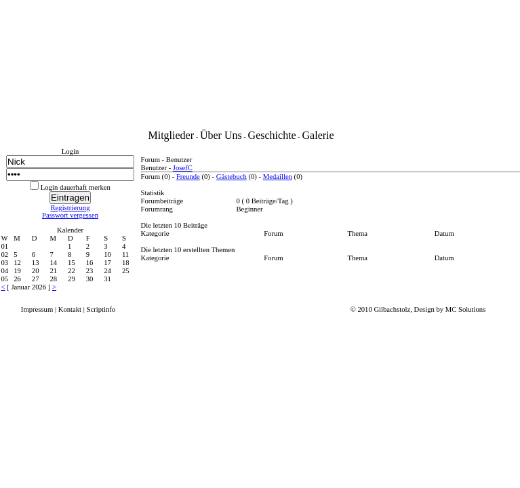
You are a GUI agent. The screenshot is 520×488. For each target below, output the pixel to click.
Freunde (188, 176)
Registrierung (69, 207)
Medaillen (277, 176)
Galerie (318, 135)
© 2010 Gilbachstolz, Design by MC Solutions (418, 309)
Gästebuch (231, 176)
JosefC (183, 167)
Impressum (37, 309)
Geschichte (272, 135)
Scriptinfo (101, 309)
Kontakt (69, 309)
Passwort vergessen (70, 215)
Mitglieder (171, 135)
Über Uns (221, 135)
